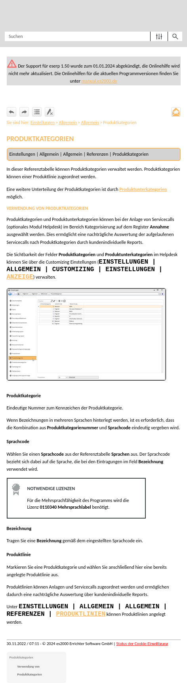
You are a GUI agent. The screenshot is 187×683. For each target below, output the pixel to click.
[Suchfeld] (93, 36)
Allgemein (67, 122)
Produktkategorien (21, 657)
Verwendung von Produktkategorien (29, 670)
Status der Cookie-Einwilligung (142, 643)
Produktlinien (80, 614)
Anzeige (20, 277)
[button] (159, 36)
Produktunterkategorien (143, 189)
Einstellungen (43, 122)
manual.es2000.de (99, 81)
